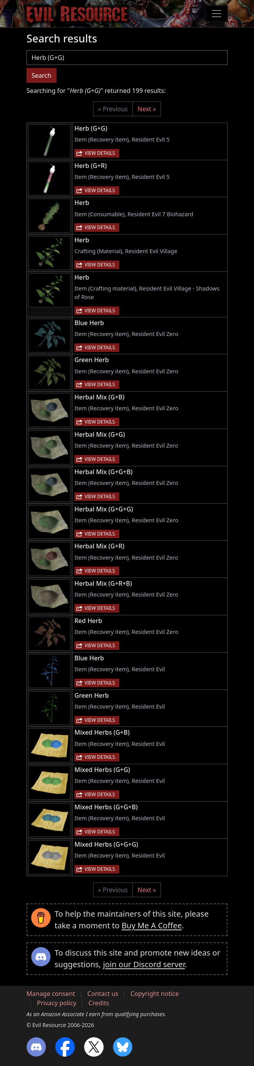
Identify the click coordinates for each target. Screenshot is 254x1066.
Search (41, 75)
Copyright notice (155, 993)
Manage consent (50, 993)
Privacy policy (56, 1003)
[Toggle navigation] (217, 13)
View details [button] (100, 153)
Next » (147, 109)
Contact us (102, 993)
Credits (98, 1003)
